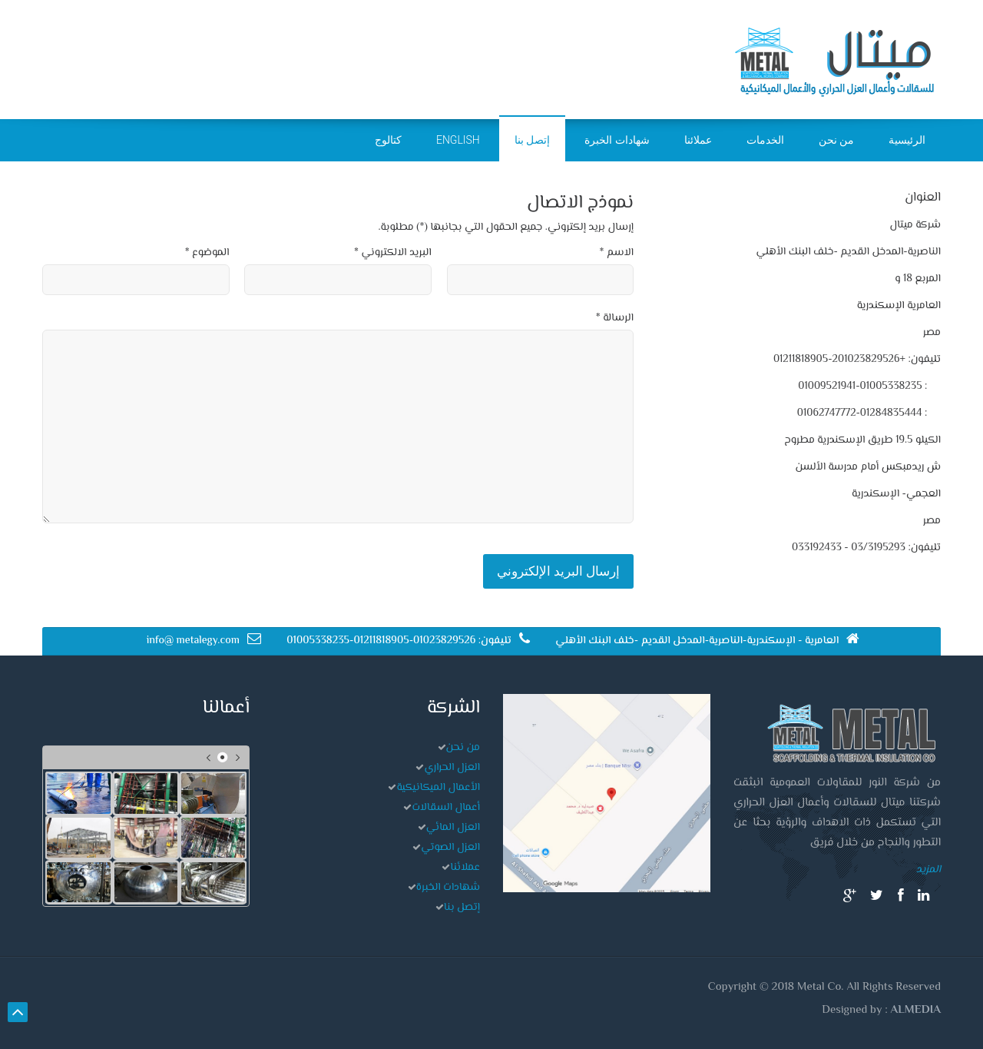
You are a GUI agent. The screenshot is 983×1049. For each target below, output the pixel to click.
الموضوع (207, 253)
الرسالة (615, 318)
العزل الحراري (452, 767)
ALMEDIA (916, 1010)
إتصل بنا (462, 907)
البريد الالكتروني (393, 253)
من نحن (463, 747)
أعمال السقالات (446, 807)
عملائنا (465, 867)
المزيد (928, 869)
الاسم (617, 253)
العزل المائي (453, 827)
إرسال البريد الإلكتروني (558, 571)
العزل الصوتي (450, 847)
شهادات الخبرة (448, 887)
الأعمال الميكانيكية (438, 787)
